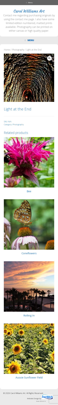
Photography (18, 49)
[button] (49, 58)
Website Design (33, 398)
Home (7, 49)
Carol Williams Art (29, 11)
